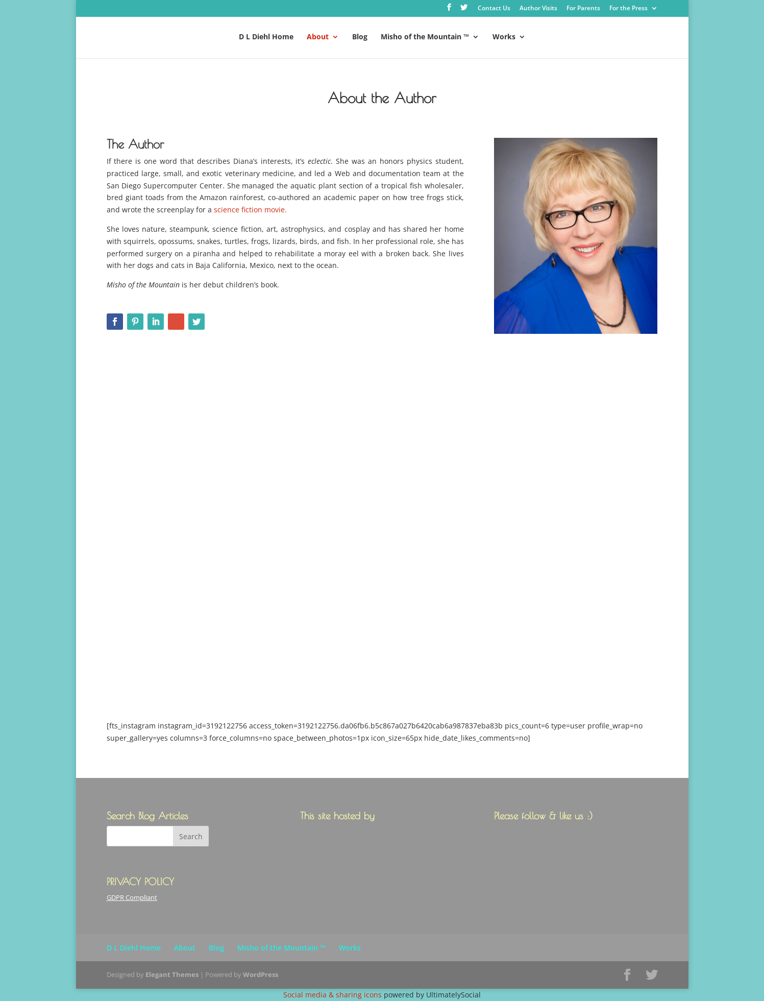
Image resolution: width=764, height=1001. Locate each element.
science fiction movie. (250, 209)
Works (503, 37)
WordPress (260, 974)
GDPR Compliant (132, 897)
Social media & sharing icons (333, 994)
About (318, 37)
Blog (359, 37)
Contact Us (494, 8)
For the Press (628, 8)
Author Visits (538, 8)
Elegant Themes (172, 974)
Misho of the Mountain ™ (425, 37)
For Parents (583, 8)
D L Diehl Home (266, 37)
